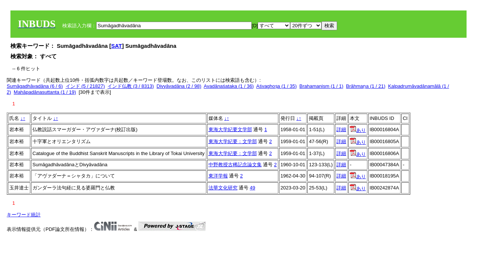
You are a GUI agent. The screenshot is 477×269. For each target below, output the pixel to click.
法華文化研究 (223, 188)
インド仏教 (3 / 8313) (130, 86)
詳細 (341, 129)
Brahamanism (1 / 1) (321, 86)
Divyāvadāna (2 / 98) (179, 86)
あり (358, 130)
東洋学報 (218, 176)
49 (252, 188)
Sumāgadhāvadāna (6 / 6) (35, 86)
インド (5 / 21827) (85, 86)
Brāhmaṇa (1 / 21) (366, 86)
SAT (116, 46)
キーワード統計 (24, 214)
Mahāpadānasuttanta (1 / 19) (45, 92)
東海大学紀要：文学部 (232, 141)
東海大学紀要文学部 (230, 129)
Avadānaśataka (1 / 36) (229, 86)
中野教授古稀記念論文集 (235, 164)
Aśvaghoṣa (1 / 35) (276, 86)
